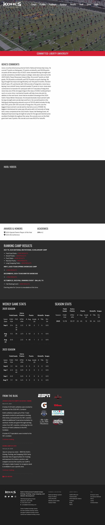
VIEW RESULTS (23, 253)
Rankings (63, 4)
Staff (81, 4)
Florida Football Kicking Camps (29, 510)
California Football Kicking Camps (30, 514)
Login (96, 4)
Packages (52, 4)
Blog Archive (7, 476)
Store (89, 4)
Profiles (43, 4)
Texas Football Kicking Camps (29, 508)
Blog (70, 502)
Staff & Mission (73, 494)
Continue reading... (8, 439)
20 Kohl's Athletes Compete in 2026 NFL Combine (16, 401)
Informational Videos (75, 498)
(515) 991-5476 (26, 502)
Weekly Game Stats (54, 500)
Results (73, 4)
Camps (33, 4)
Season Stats (52, 502)
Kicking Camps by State (9, 446)
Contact (71, 500)
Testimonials (73, 496)
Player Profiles (52, 496)
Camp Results (52, 498)
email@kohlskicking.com (29, 504)
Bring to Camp (94, 494)
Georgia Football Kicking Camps (29, 512)
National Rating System (55, 494)
